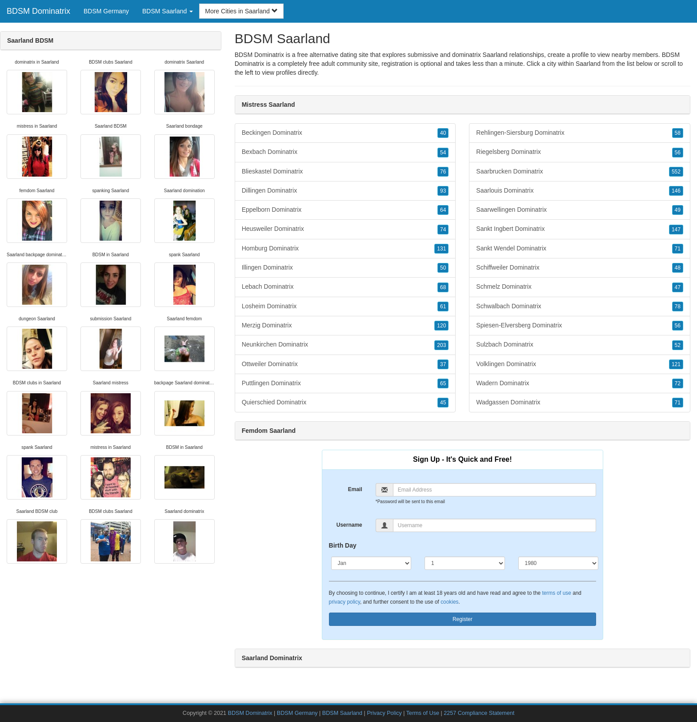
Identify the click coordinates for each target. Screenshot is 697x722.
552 (676, 172)
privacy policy (344, 602)
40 (443, 133)
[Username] (494, 525)
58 (678, 133)
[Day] (465, 563)
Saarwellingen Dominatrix (579, 210)
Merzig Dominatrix (345, 326)
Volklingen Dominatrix (579, 364)
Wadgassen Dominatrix (579, 402)
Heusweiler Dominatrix (345, 229)
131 (441, 249)
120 (441, 326)
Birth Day (343, 545)
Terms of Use (422, 713)
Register (463, 619)
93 (443, 191)
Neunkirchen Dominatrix (345, 345)
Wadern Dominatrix (579, 383)
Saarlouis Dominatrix (579, 191)
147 (676, 229)
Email (355, 489)
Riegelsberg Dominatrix (579, 152)
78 (678, 306)
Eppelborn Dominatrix (345, 210)
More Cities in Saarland (241, 11)
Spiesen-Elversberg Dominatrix (579, 326)
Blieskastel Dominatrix (345, 172)
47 (678, 287)
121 (676, 364)
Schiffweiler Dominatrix (579, 268)
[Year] (558, 563)
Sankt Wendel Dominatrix (579, 249)
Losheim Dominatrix (345, 306)
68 (443, 287)
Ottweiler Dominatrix (345, 364)
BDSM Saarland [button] (167, 11)
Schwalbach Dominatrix (579, 306)
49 (678, 210)
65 (443, 383)
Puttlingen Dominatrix (345, 383)
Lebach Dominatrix (345, 287)
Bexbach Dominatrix (345, 152)
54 (443, 152)
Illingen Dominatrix (345, 268)
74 (443, 229)
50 (443, 268)
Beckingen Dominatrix (345, 133)
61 (443, 306)
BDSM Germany (106, 11)
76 (443, 172)
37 (443, 364)
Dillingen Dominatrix (345, 191)
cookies (449, 602)
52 (678, 345)
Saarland (588, 63)
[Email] (494, 489)
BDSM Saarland (342, 713)
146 (676, 191)
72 (678, 383)
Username (349, 525)
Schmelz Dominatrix (579, 287)
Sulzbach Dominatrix (579, 345)
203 (441, 345)
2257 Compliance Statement (479, 713)
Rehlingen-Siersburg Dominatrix (579, 133)
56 (678, 152)
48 (678, 268)
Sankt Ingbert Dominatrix (579, 229)
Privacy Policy (384, 713)
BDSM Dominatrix (38, 11)
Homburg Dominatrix (345, 249)
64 (443, 210)
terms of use (556, 593)
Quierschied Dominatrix (345, 402)
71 (678, 249)
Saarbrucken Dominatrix (579, 172)
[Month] (371, 563)
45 (443, 402)
